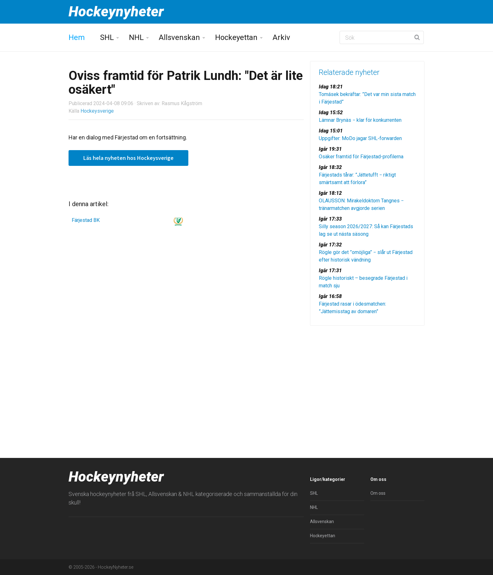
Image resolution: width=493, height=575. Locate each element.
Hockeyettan (236, 37)
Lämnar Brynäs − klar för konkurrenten (360, 120)
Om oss (377, 493)
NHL (136, 37)
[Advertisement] (367, 379)
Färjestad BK (86, 220)
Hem (77, 37)
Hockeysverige (97, 111)
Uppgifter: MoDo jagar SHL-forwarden (360, 138)
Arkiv (281, 37)
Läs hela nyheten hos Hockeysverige (128, 157)
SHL (107, 37)
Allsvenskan (179, 37)
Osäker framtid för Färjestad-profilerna (361, 157)
